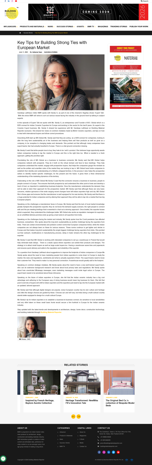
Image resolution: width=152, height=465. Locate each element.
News (61, 439)
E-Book (82, 439)
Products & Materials (66, 435)
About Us (82, 432)
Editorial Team (37, 52)
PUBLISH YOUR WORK (139, 27)
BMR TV (92, 27)
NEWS (51, 27)
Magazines (83, 435)
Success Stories (28, 33)
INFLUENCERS (11, 27)
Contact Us (83, 446)
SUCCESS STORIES (66, 27)
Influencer (63, 432)
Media (81, 443)
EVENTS (81, 27)
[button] (79, 416)
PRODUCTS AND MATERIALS (32, 27)
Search (144, 1)
